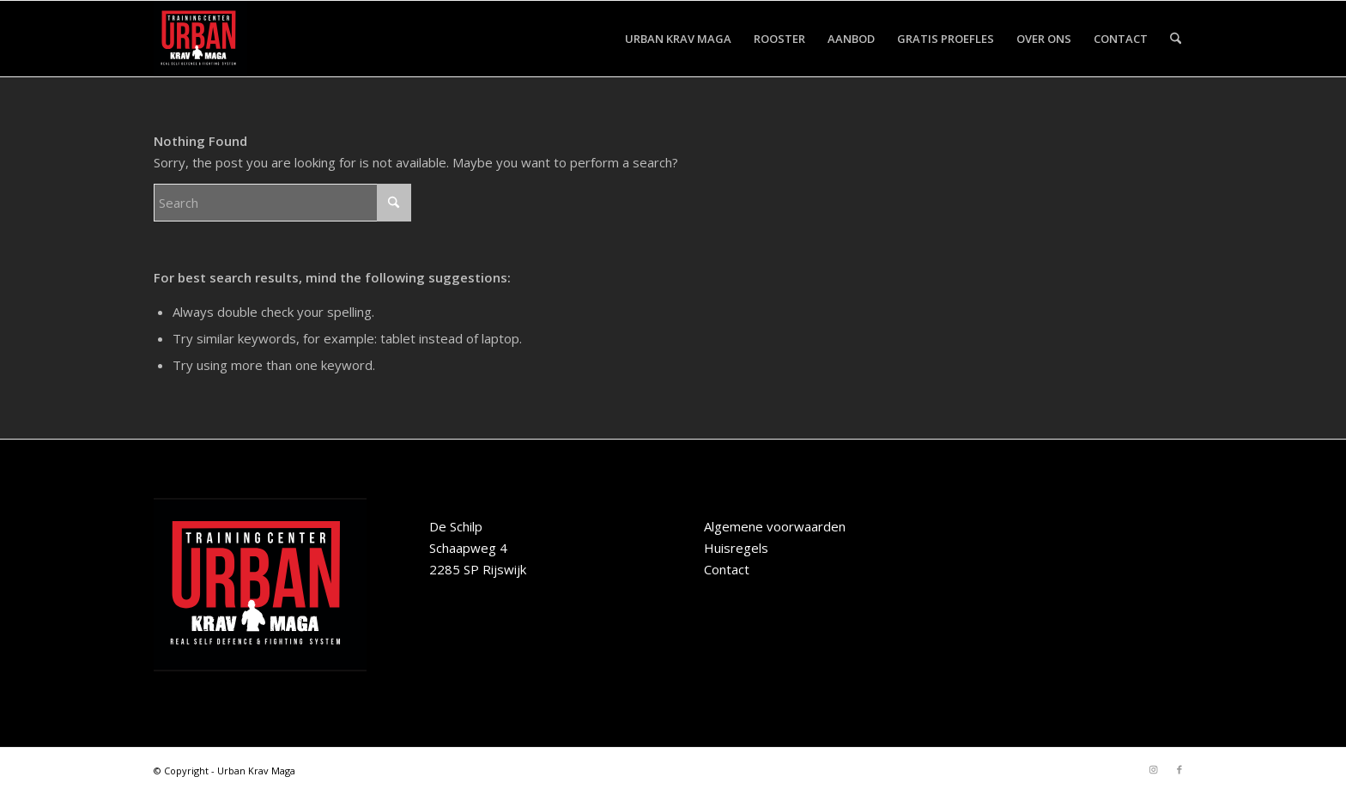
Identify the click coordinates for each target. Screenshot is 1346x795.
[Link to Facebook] (1179, 769)
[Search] (1175, 38)
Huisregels (736, 547)
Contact (726, 569)
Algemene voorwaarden (775, 526)
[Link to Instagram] (1154, 769)
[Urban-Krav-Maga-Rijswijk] (200, 38)
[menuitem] (678, 38)
